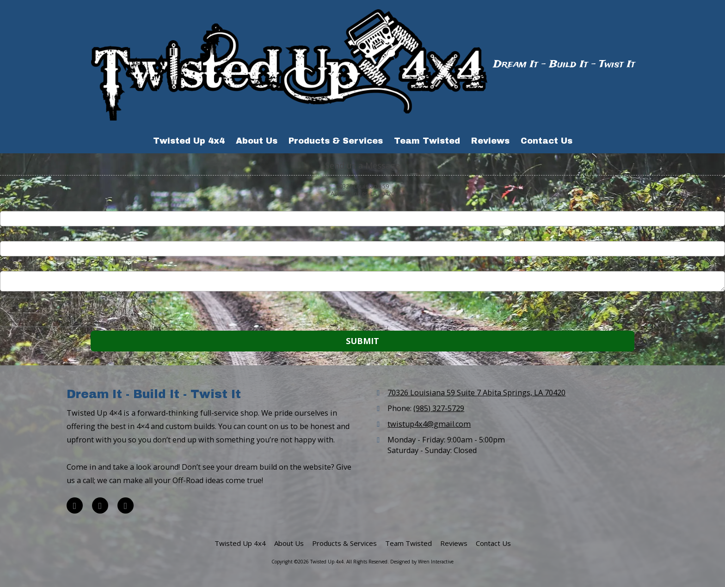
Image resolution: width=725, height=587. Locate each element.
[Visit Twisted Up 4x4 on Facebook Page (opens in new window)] (75, 505)
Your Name (15, 205)
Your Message (20, 265)
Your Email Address (27, 235)
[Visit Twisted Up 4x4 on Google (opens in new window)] (100, 505)
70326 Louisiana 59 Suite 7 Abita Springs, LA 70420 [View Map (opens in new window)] (476, 392)
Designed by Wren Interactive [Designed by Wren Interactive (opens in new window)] (422, 561)
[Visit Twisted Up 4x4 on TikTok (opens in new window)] (125, 505)
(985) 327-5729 (438, 408)
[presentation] (59, 312)
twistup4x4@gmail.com (429, 424)
